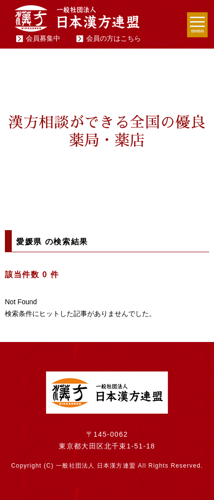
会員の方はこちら (113, 38)
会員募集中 (43, 38)
